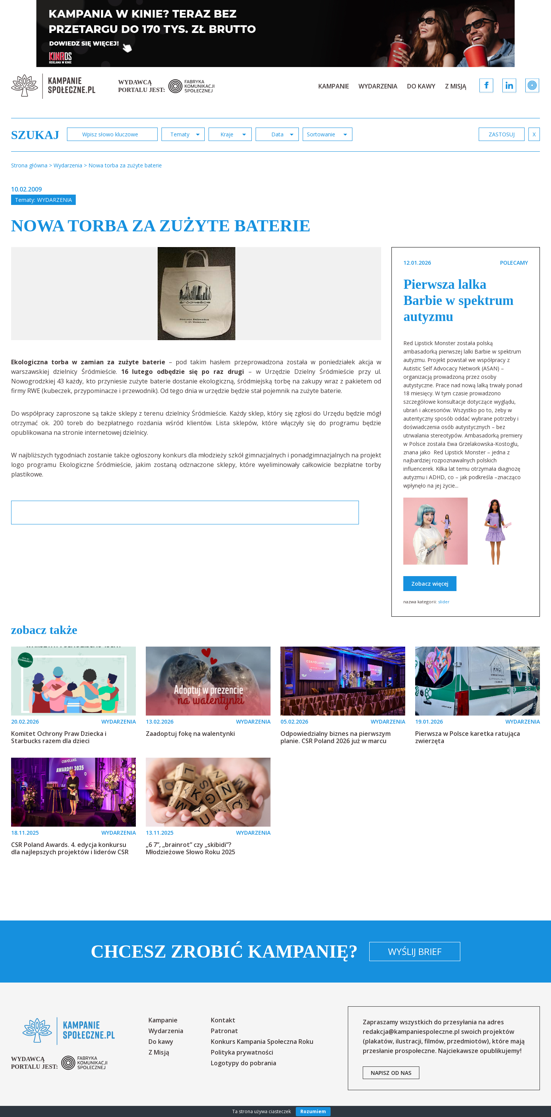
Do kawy (421, 86)
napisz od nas (391, 1072)
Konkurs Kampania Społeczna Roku (262, 1041)
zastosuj (502, 134)
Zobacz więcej (429, 583)
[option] (196, 293)
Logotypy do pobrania (243, 1063)
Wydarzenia (378, 86)
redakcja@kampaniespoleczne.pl (411, 1031)
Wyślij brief (415, 951)
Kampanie (333, 86)
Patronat (224, 1031)
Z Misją (455, 86)
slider (444, 601)
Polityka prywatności (242, 1052)
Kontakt (223, 1020)
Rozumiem (313, 1111)
